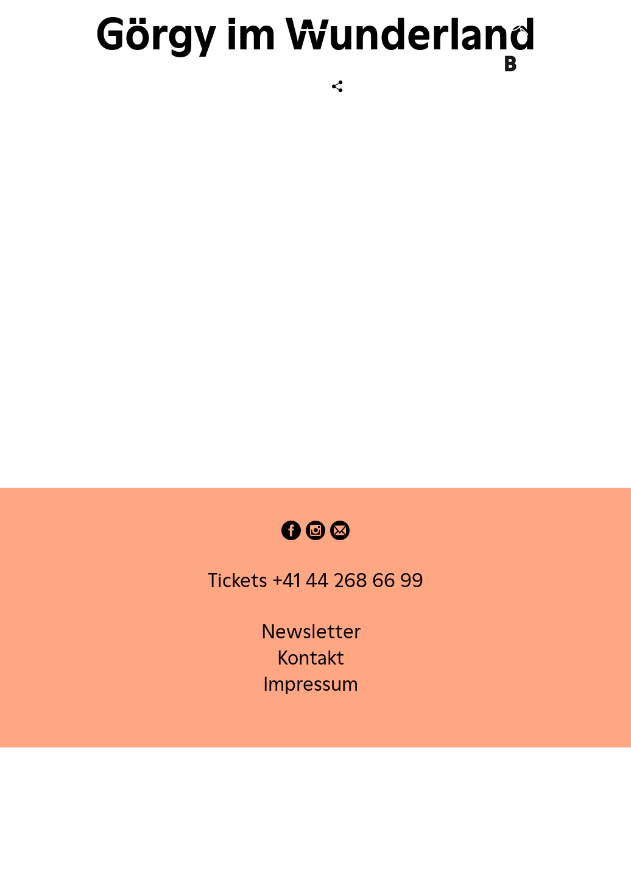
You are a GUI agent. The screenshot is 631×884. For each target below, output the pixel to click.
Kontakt (310, 657)
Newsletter (311, 631)
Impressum (310, 684)
